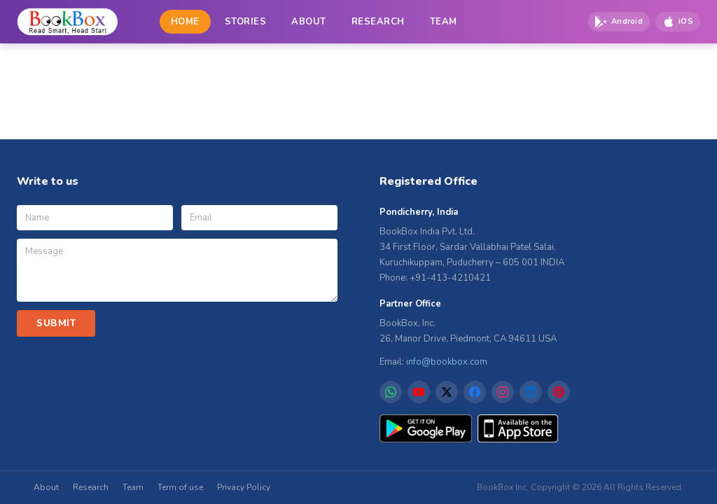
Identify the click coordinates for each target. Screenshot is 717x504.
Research (91, 487)
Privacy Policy (243, 487)
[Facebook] (475, 392)
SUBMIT (56, 323)
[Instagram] (503, 392)
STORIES (246, 21)
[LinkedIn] (531, 392)
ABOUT (308, 21)
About (46, 487)
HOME (185, 21)
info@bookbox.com (446, 362)
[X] (447, 392)
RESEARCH (378, 21)
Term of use (180, 487)
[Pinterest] (559, 392)
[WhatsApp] (391, 392)
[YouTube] (419, 392)
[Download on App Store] (677, 21)
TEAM (443, 21)
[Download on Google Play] (619, 21)
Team (133, 487)
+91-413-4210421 (450, 278)
